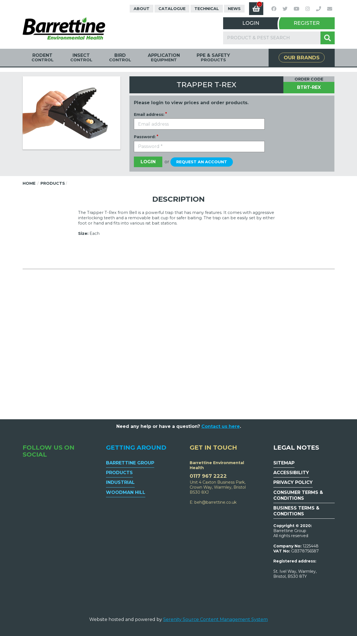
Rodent (43, 57)
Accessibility (291, 472)
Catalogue (171, 8)
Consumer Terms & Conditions (298, 495)
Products (52, 183)
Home (29, 183)
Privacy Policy (293, 482)
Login (250, 23)
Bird (120, 57)
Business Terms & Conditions (296, 510)
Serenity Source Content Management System (215, 619)
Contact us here (220, 426)
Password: (145, 136)
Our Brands (302, 58)
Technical (206, 8)
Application (164, 57)
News (234, 8)
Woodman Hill (125, 492)
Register (307, 23)
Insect (81, 57)
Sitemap (284, 463)
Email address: (149, 114)
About (141, 8)
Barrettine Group (130, 463)
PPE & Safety (213, 57)
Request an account (201, 161)
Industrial (120, 482)
